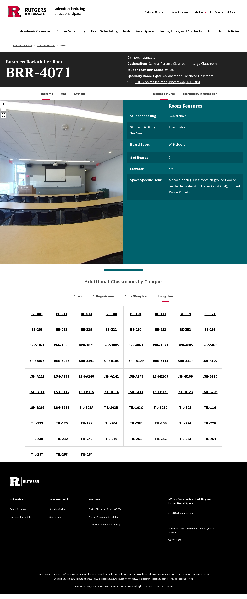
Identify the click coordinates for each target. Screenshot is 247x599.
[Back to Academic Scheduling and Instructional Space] (27, 12)
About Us (215, 31)
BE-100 (111, 314)
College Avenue (103, 296)
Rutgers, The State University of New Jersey (113, 586)
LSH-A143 (135, 376)
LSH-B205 (209, 392)
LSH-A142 (111, 376)
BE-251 (160, 329)
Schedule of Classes (227, 12)
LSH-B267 (37, 407)
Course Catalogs (19, 509)
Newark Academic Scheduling (106, 520)
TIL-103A (86, 407)
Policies (233, 31)
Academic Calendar (35, 31)
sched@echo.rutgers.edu (182, 513)
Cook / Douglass (136, 296)
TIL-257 (37, 454)
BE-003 (37, 314)
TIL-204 (111, 423)
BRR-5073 (37, 360)
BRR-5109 (136, 360)
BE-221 (111, 329)
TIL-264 (86, 454)
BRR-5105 (111, 360)
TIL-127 (86, 423)
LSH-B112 (61, 392)
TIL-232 (62, 438)
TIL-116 (210, 407)
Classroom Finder (46, 45)
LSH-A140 (86, 376)
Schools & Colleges (60, 509)
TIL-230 (37, 438)
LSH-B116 (111, 392)
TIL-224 (185, 423)
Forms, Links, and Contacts (180, 31)
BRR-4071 (136, 345)
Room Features (164, 94)
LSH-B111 (37, 392)
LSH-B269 (61, 407)
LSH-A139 (61, 376)
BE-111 (160, 314)
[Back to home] (24, 481)
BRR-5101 (86, 360)
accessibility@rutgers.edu (110, 578)
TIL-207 (136, 423)
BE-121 (210, 314)
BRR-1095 (61, 345)
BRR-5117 (185, 360)
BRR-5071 (210, 345)
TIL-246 (111, 438)
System (79, 94)
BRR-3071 (86, 345)
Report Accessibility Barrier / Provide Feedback (165, 578)
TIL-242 (86, 438)
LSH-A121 (37, 376)
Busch (78, 296)
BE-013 (86, 314)
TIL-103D (160, 407)
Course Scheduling (70, 31)
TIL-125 (62, 423)
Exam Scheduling (104, 31)
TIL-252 (161, 438)
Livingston (165, 296)
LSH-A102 (209, 360)
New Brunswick (181, 12)
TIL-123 (37, 423)
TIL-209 (161, 423)
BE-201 (37, 329)
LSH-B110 (209, 376)
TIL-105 (185, 407)
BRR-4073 (160, 345)
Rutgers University (156, 12)
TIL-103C (136, 407)
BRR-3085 (111, 345)
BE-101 (135, 314)
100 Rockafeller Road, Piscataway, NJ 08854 (163, 82)
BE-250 (135, 329)
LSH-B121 (160, 392)
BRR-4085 (185, 345)
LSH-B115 (86, 392)
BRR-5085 (61, 360)
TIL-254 (210, 438)
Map (64, 94)
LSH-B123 (185, 392)
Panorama (46, 94)
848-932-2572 (175, 540)
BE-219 (86, 329)
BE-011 (61, 314)
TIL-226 (210, 423)
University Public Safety (23, 516)
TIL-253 (185, 438)
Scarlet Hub (56, 516)
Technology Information (200, 94)
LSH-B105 (160, 376)
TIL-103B (111, 407)
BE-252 (185, 329)
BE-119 (185, 314)
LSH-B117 (135, 392)
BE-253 (210, 329)
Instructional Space (138, 31)
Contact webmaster (165, 586)
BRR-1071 (37, 345)
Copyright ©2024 (80, 586)
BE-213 (61, 329)
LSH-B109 (185, 376)
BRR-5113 (160, 360)
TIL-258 (62, 454)
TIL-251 (136, 438)
